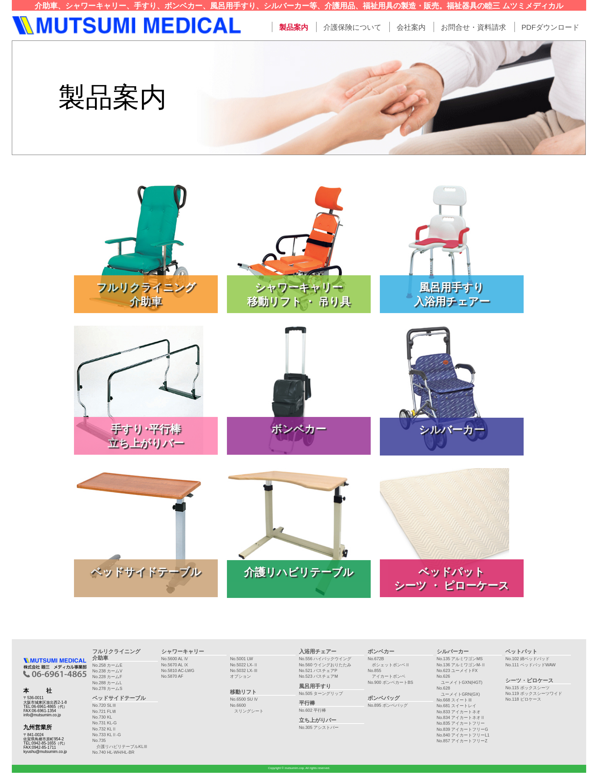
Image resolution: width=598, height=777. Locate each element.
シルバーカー (451, 429)
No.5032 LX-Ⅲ (244, 670)
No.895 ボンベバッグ (387, 705)
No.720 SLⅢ (104, 705)
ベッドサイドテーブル (146, 571)
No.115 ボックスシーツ (527, 687)
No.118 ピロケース (523, 699)
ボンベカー (298, 429)
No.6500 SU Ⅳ (244, 699)
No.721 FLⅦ (104, 711)
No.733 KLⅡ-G (106, 734)
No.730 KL (102, 717)
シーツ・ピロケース (529, 680)
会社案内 (411, 27)
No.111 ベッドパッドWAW (530, 664)
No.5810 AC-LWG (178, 670)
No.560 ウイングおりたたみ (325, 664)
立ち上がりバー (317, 720)
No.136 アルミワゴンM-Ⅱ (461, 664)
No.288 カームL (107, 682)
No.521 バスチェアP (318, 670)
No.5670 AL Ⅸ (174, 664)
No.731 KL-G (104, 722)
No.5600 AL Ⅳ (174, 658)
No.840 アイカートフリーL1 (463, 735)
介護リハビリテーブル (299, 572)
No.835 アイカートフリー (461, 723)
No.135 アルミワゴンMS (460, 658)
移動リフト (243, 692)
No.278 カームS (107, 688)
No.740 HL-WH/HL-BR (113, 752)
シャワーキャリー (182, 651)
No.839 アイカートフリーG (462, 729)
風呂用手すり (315, 686)
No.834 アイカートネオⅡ (461, 717)
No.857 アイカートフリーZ (462, 740)
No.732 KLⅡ (104, 729)
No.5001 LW (241, 658)
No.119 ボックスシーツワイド (533, 693)
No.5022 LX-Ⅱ (244, 664)
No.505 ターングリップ (321, 693)
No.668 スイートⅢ (454, 700)
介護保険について (352, 27)
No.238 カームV (107, 671)
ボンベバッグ (384, 698)
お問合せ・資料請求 (473, 27)
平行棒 (307, 703)
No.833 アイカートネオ (459, 711)
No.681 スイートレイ (456, 705)
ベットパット (521, 651)
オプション (240, 676)
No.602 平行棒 (312, 710)
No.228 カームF (107, 676)
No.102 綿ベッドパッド (527, 658)
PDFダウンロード (550, 27)
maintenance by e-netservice (567, 774)
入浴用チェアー (317, 651)
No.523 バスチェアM (318, 676)
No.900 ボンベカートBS (390, 682)
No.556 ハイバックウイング (325, 658)
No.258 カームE (107, 665)
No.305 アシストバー (319, 727)
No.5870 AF (172, 676)
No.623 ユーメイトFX (457, 670)
